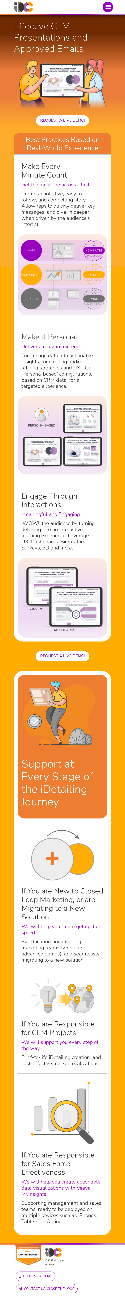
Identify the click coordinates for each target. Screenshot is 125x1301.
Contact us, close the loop (47, 1288)
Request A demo (35, 1276)
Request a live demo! (62, 120)
